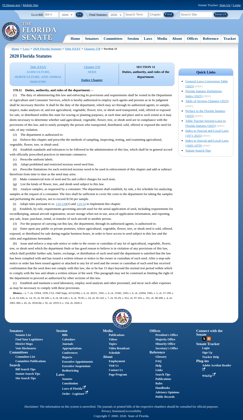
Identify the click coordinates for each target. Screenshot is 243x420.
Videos (113, 339)
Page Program (118, 374)
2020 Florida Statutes (47, 48)
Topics (113, 344)
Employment (117, 361)
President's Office (166, 335)
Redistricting (70, 370)
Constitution (70, 383)
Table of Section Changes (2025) (207, 101)
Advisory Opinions (167, 392)
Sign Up (225, 5)
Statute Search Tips (198, 150)
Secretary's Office (166, 348)
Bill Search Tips (25, 369)
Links (159, 370)
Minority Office (165, 344)
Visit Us (114, 365)
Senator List (23, 335)
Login (237, 5)
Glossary (161, 356)
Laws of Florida (74, 388)
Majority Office (165, 339)
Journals (67, 344)
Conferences (70, 352)
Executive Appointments (77, 361)
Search (14, 365)
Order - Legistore (75, 394)
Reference (211, 39)
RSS (209, 339)
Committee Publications (30, 361)
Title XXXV (73, 48)
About (177, 39)
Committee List (25, 356)
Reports (67, 357)
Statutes (67, 379)
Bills (65, 335)
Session (133, 39)
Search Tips (162, 374)
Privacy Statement (113, 411)
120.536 (61, 204)
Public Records (165, 396)
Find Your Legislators (29, 339)
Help (158, 365)
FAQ (158, 361)
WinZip (209, 375)
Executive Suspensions (76, 366)
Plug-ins (202, 361)
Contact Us (116, 370)
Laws (148, 39)
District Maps (24, 344)
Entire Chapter (92, 80)
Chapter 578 (92, 48)
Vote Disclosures (25, 348)
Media (162, 39)
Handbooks (162, 388)
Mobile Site (30, 5)
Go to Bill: (37, 14)
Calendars (68, 339)
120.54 (81, 204)
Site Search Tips (25, 378)
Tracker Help (210, 357)
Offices (192, 39)
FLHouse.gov (11, 5)
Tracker (229, 39)
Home (75, 39)
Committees (113, 39)
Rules (159, 383)
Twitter (204, 339)
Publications (116, 335)
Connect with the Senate (209, 332)
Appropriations (72, 348)
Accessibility (133, 411)
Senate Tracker (208, 344)
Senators (92, 39)
